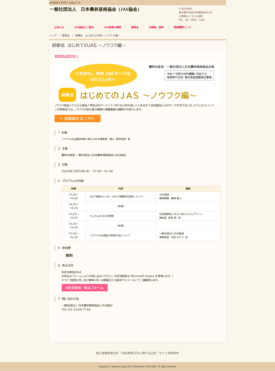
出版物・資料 (156, 27)
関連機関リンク (182, 27)
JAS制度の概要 (112, 27)
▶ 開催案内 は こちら (77, 118)
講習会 (135, 27)
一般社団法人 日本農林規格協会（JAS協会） (96, 9)
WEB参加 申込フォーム (85, 287)
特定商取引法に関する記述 (139, 353)
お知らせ (59, 27)
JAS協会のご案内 (84, 27)
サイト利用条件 (169, 353)
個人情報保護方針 (107, 353)
